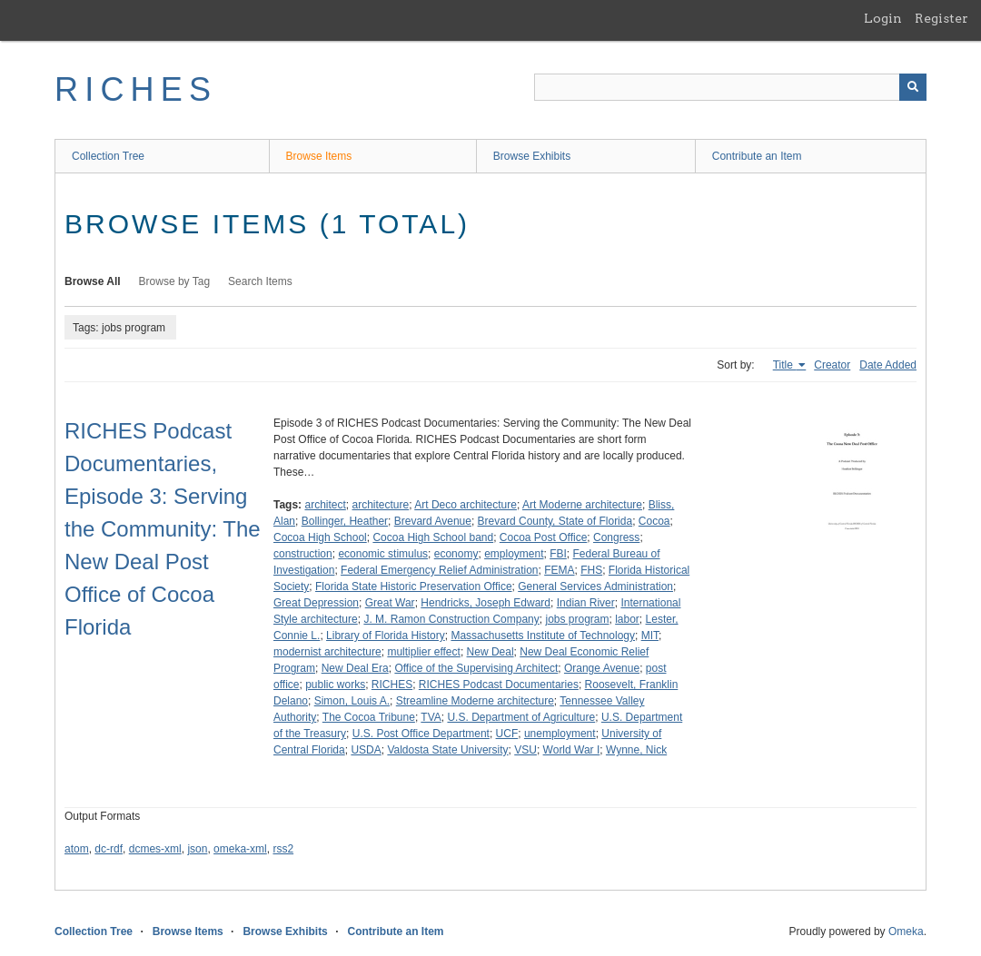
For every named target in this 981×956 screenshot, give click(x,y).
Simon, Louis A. (352, 701)
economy (456, 553)
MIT (650, 635)
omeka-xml (240, 849)
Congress (616, 537)
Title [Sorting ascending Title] (785, 365)
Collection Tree (108, 156)
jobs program (577, 619)
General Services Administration (595, 586)
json (197, 849)
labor (627, 619)
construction (302, 553)
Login (883, 18)
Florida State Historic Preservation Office (413, 586)
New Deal (490, 652)
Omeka (906, 931)
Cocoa (654, 521)
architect (324, 504)
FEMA (559, 570)
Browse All (92, 281)
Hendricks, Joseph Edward (485, 602)
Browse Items (319, 156)
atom (76, 849)
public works (335, 684)
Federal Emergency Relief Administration (439, 570)
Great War (390, 602)
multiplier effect (423, 652)
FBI (558, 553)
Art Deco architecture (465, 504)
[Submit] (912, 87)
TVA (431, 717)
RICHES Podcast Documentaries (499, 684)
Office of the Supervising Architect (476, 668)
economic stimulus (383, 553)
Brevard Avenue (432, 521)
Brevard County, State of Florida (555, 521)
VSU (525, 750)
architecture (381, 504)
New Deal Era (355, 668)
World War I (571, 750)
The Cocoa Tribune (368, 717)
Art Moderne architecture (582, 504)
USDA (366, 750)
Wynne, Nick (636, 750)
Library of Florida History (385, 635)
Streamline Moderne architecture (475, 701)
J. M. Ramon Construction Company (451, 619)
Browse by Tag (175, 281)
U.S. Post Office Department (421, 733)
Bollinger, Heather (345, 521)
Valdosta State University (447, 750)
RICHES (135, 89)
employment (513, 553)
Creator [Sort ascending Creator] (832, 365)
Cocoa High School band (432, 537)
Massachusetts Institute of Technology (543, 635)
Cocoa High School (320, 537)
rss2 (282, 849)
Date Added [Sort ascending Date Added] (888, 365)
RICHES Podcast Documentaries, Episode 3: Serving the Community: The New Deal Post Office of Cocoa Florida (162, 529)
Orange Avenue (601, 668)
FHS (591, 570)
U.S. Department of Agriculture (521, 717)
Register (941, 18)
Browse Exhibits (531, 156)
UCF (507, 733)
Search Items (260, 281)
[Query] (730, 87)
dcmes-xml (155, 849)
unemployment (560, 733)
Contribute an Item (757, 156)
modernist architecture (327, 652)
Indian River (586, 602)
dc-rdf (108, 849)
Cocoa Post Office (544, 537)
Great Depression (316, 602)
